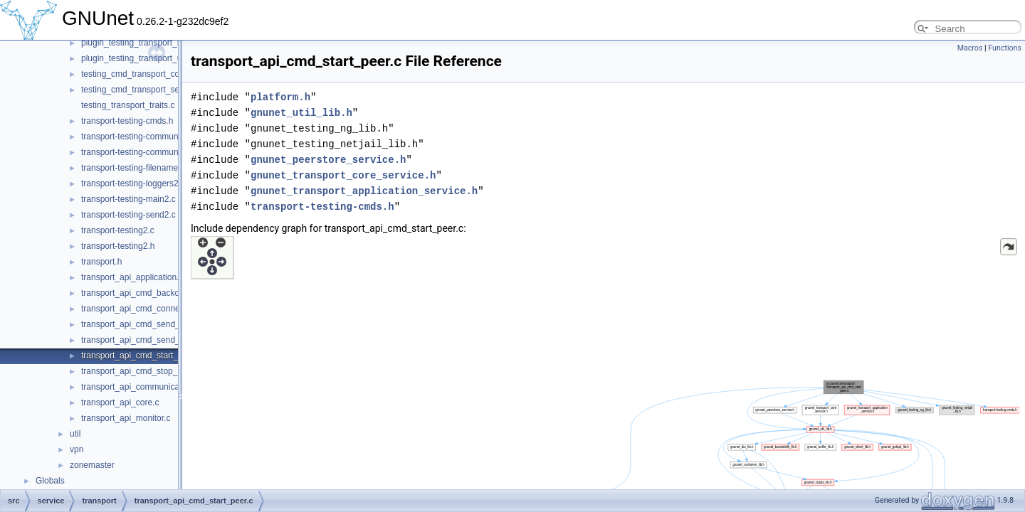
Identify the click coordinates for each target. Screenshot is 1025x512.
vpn (76, 449)
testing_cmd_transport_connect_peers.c (157, 74)
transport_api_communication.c (140, 387)
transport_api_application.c (132, 277)
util (75, 434)
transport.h (101, 262)
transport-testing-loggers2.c (133, 183)
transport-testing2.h (117, 246)
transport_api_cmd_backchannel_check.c (159, 293)
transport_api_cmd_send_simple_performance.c (172, 340)
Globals (50, 481)
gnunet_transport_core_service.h (343, 175)
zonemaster (92, 465)
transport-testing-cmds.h (127, 121)
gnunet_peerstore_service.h (328, 159)
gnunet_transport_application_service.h (364, 191)
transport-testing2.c (117, 230)
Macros (970, 48)
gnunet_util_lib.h (301, 112)
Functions (1004, 48)
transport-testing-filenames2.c (137, 168)
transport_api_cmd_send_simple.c (146, 324)
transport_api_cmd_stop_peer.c (141, 371)
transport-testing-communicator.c (143, 137)
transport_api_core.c (120, 402)
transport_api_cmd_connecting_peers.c (156, 309)
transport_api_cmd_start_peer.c (141, 356)
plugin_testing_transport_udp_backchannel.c (166, 58)
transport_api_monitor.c (125, 418)
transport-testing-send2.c (128, 215)
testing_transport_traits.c (127, 105)
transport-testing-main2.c (128, 199)
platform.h (280, 97)
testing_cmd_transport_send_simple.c (153, 90)
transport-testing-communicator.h (143, 152)
